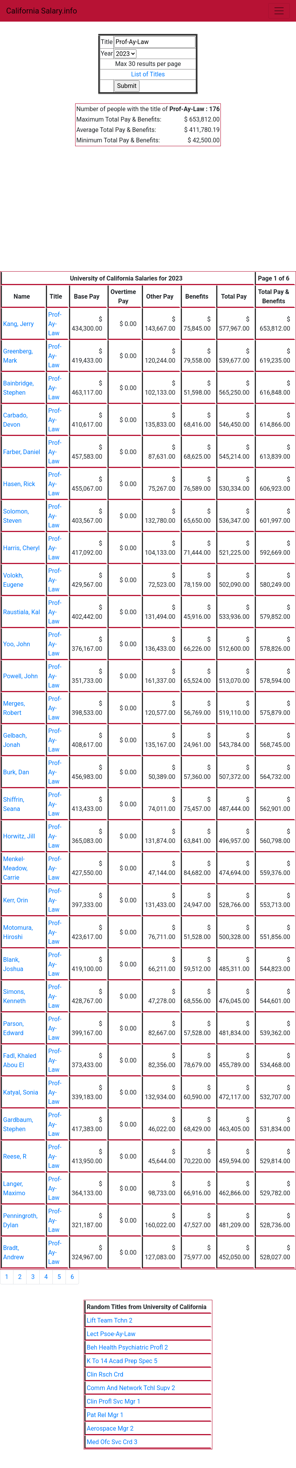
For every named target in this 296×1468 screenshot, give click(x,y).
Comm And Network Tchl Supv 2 (131, 1388)
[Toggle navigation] (279, 11)
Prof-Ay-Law (54, 324)
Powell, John (20, 676)
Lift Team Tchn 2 (109, 1320)
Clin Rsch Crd (105, 1374)
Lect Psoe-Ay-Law (111, 1334)
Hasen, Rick (19, 484)
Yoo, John (16, 644)
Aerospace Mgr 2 (110, 1428)
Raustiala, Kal (21, 612)
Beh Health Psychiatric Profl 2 (127, 1347)
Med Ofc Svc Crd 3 (112, 1442)
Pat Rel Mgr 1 (105, 1415)
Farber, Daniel (21, 452)
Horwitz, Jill (19, 836)
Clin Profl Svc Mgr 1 (113, 1401)
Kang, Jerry (18, 324)
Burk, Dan (16, 772)
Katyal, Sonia (20, 1092)
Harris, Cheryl (21, 548)
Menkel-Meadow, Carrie (15, 868)
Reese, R (15, 1156)
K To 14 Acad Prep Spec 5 (122, 1361)
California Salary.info (41, 10)
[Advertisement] (148, 213)
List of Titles (148, 74)
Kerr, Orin (15, 900)
